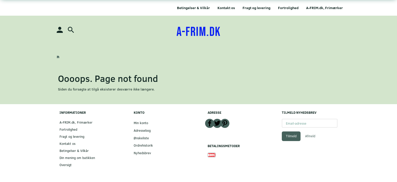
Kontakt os (226, 7)
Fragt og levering (256, 7)
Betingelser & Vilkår (193, 7)
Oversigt (65, 165)
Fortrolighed (288, 7)
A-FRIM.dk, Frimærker (324, 7)
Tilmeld (291, 136)
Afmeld (310, 136)
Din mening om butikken (77, 157)
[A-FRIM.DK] (198, 32)
